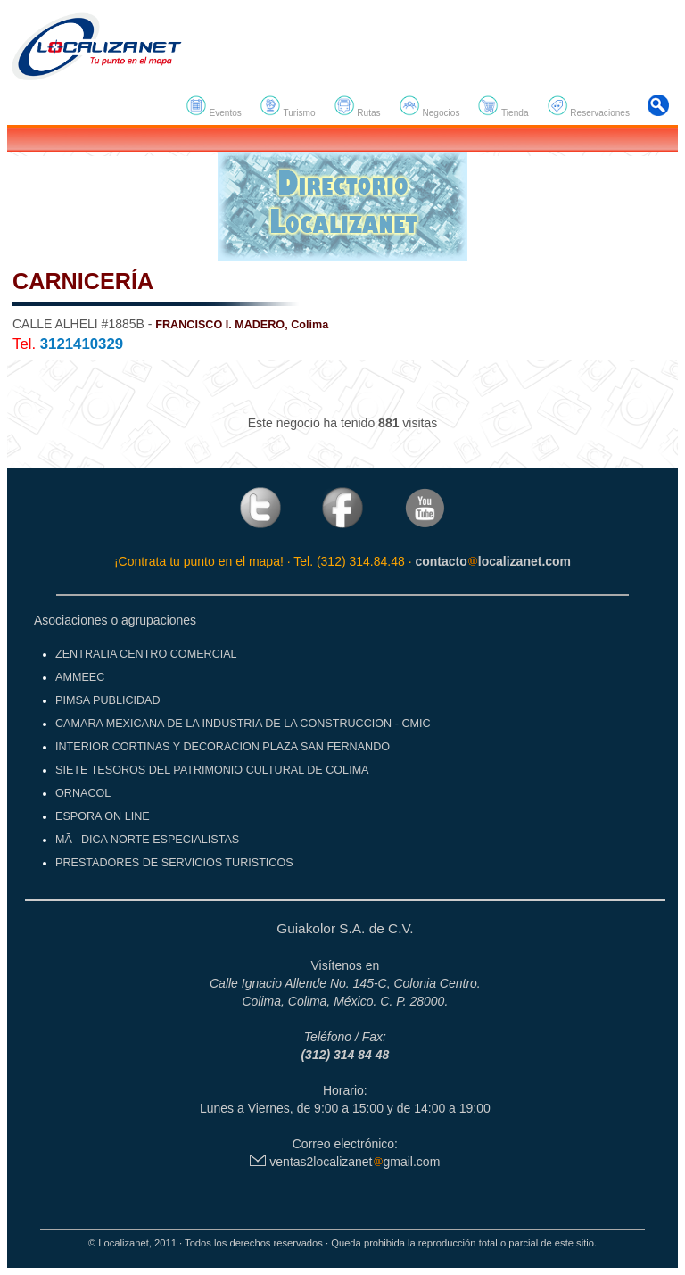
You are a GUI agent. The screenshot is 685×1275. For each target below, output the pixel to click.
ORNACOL (83, 793)
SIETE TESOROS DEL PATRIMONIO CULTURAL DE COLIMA (212, 770)
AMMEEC (79, 677)
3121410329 (81, 343)
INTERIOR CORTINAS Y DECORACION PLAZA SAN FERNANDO (222, 747)
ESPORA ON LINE (102, 816)
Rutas (357, 106)
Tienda (502, 106)
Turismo (288, 106)
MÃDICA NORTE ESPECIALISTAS (147, 839)
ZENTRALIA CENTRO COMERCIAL (146, 654)
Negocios (429, 106)
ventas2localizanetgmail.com (345, 1162)
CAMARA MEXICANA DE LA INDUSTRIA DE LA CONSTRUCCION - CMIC (243, 723)
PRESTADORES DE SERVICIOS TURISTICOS (174, 863)
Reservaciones (588, 106)
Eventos (214, 106)
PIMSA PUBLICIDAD (108, 700)
